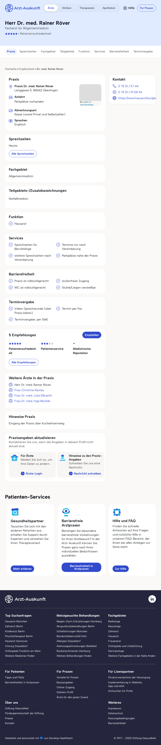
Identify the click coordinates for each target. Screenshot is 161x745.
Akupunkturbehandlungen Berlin (75, 626)
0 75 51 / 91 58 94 (130, 92)
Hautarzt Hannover (16, 641)
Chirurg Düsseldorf (16, 646)
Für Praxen (146, 8)
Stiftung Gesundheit (17, 708)
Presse (9, 718)
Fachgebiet (48, 51)
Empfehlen (92, 335)
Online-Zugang (66, 687)
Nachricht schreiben (87, 473)
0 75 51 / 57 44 (128, 86)
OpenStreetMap (86, 105)
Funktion (84, 51)
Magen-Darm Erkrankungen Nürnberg (79, 621)
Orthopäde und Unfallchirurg (125, 646)
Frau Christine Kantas (29, 390)
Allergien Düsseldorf (68, 641)
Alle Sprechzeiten (22, 153)
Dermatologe (116, 650)
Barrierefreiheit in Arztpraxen (81, 567)
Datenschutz (115, 713)
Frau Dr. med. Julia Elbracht (33, 395)
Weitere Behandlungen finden (74, 655)
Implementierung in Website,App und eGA (125, 684)
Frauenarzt (114, 641)
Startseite (11, 68)
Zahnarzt (113, 631)
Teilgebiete (67, 51)
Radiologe (114, 621)
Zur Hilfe (120, 568)
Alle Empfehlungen (23, 362)
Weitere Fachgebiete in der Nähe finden (131, 655)
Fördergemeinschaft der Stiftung (24, 713)
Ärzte (51, 7)
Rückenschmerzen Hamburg (73, 650)
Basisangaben (65, 682)
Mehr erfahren (22, 568)
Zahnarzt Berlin (14, 626)
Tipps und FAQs (14, 677)
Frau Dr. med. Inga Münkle (32, 401)
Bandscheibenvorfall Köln (72, 636)
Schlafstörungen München (72, 631)
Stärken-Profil (65, 692)
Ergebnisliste (26, 68)
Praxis (11, 51)
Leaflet (84, 102)
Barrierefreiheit (119, 51)
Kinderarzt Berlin (15, 631)
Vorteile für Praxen (67, 677)
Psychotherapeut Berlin (19, 636)
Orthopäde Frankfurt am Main (23, 650)
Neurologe (114, 626)
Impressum (114, 708)
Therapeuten (87, 7)
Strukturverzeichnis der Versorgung (129, 677)
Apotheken (109, 7)
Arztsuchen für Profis (120, 690)
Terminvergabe (143, 51)
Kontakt (9, 723)
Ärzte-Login (34, 473)
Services (99, 51)
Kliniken (66, 7)
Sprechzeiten (28, 51)
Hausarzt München (16, 621)
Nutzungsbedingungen (121, 718)
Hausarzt (113, 636)
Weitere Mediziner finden (20, 655)
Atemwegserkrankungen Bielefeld (77, 646)
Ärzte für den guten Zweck (72, 697)
